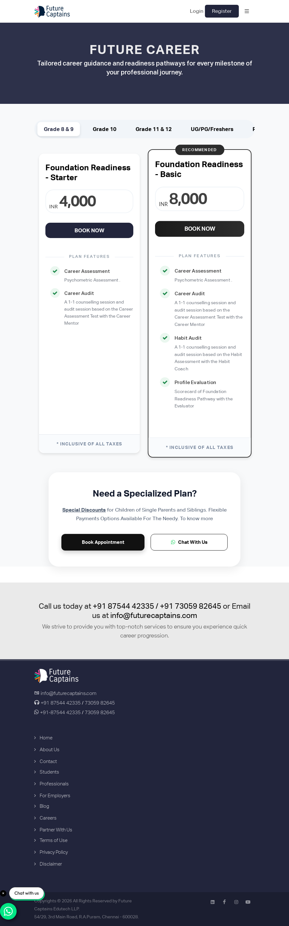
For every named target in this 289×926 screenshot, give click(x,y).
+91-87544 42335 (60, 712)
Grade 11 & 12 (154, 129)
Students (49, 772)
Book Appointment (103, 542)
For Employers (55, 795)
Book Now (89, 230)
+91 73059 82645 (190, 606)
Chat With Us (189, 542)
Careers (48, 818)
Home (46, 737)
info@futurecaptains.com (153, 615)
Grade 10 (104, 129)
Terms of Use (53, 840)
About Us (49, 749)
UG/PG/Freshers (212, 129)
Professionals (54, 783)
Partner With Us (56, 829)
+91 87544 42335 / (126, 606)
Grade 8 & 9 (59, 129)
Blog (44, 806)
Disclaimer (51, 864)
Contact (48, 761)
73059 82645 (100, 703)
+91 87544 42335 (61, 703)
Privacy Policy (54, 852)
